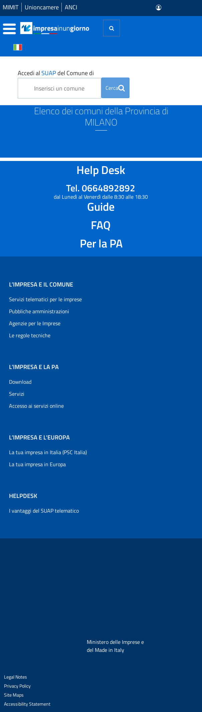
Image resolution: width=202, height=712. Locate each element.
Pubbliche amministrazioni (39, 311)
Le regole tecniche (29, 335)
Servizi (16, 394)
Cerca (115, 88)
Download (20, 382)
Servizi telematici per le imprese (45, 299)
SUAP (48, 72)
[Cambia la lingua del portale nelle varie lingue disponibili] (17, 46)
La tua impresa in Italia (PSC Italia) (48, 452)
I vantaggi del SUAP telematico (44, 511)
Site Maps (14, 694)
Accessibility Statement (27, 703)
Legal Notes (15, 676)
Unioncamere (42, 7)
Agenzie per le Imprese (34, 323)
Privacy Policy (17, 685)
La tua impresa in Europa (37, 464)
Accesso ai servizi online (36, 406)
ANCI (71, 7)
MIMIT (10, 7)
